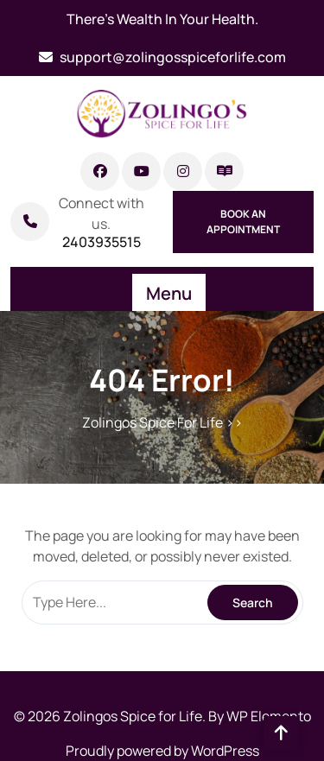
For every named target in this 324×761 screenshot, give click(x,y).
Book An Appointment (243, 221)
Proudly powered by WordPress (162, 750)
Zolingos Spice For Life (152, 422)
